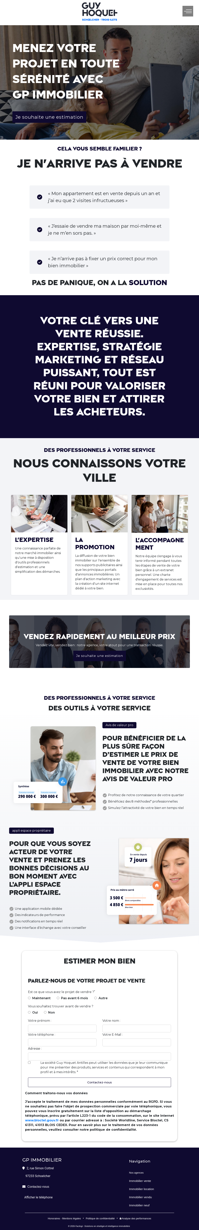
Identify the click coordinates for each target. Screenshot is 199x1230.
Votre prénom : (39, 1020)
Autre (103, 998)
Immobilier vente (140, 1181)
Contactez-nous (99, 1082)
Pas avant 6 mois (74, 998)
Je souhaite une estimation (49, 117)
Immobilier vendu (140, 1197)
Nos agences (136, 1172)
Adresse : (35, 1048)
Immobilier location (141, 1189)
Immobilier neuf (139, 1205)
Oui (35, 1012)
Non (51, 1012)
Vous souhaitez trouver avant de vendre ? (60, 1006)
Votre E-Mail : (112, 1034)
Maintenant (41, 998)
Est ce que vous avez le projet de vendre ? (61, 992)
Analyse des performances (135, 1218)
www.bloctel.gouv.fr (42, 1120)
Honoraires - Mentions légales (64, 1218)
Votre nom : (111, 1020)
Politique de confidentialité (100, 1218)
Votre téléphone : (41, 1034)
